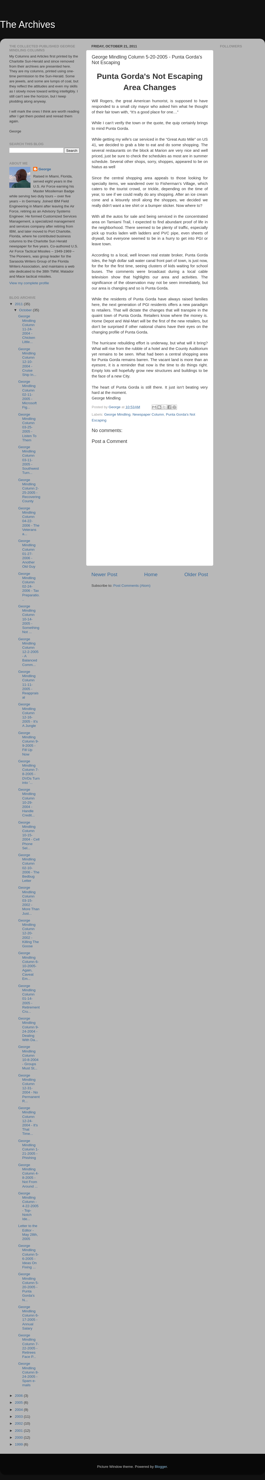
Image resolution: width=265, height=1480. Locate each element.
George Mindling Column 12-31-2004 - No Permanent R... (29, 1088)
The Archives (27, 24)
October (26, 310)
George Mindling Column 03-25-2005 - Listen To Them (27, 427)
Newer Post (104, 574)
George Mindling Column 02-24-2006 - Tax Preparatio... (29, 586)
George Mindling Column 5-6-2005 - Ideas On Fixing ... (28, 1256)
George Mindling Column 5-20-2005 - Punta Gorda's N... (28, 1287)
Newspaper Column (148, 414)
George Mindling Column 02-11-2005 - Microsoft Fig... (27, 394)
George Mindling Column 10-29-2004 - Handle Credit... (27, 802)
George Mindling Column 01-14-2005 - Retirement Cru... (29, 999)
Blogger (161, 1467)
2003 (19, 1417)
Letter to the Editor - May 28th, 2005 (28, 1232)
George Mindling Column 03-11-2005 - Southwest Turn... (28, 460)
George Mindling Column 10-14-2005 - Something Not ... (28, 619)
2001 (19, 1431)
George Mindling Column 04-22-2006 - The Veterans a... (28, 521)
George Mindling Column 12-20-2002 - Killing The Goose (28, 933)
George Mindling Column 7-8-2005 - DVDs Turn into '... (29, 772)
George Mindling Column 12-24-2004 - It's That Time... (28, 1121)
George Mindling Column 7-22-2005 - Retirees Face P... (28, 1346)
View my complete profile (29, 283)
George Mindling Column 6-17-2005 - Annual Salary (28, 1317)
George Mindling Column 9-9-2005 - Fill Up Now (28, 743)
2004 (19, 1410)
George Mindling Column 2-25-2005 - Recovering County (29, 490)
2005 (19, 1403)
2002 (19, 1423)
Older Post (196, 574)
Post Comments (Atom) (132, 586)
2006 (19, 1396)
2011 (19, 304)
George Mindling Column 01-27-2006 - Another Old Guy (27, 553)
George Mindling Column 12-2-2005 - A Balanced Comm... (28, 652)
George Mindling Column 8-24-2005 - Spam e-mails (28, 1374)
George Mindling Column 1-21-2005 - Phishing (28, 1149)
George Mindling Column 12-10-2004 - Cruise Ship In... (27, 362)
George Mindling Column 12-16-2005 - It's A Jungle (28, 715)
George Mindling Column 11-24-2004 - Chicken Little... (27, 329)
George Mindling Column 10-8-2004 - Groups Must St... (28, 1057)
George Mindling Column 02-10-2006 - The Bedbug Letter (28, 868)
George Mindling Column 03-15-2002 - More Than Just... (28, 900)
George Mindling (117, 414)
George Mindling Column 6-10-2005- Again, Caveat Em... (28, 966)
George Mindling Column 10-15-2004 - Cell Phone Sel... (28, 835)
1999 (19, 1444)
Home (150, 574)
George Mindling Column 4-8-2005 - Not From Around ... (28, 1175)
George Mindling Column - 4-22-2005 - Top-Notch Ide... (28, 1206)
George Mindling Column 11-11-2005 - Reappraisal (28, 684)
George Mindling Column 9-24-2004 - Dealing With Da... (28, 1029)
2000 (19, 1437)
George (44, 169)
